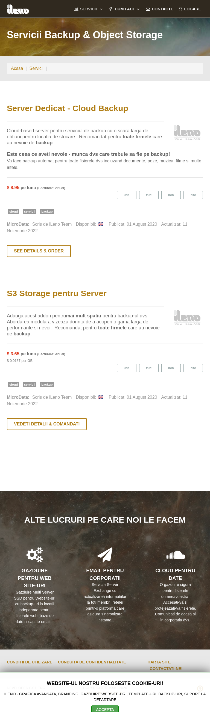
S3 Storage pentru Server (57, 293)
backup (46, 211)
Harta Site (159, 662)
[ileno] (18, 8)
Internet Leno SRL (105, 693)
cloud (13, 211)
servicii (29, 211)
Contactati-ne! (166, 668)
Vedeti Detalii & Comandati (47, 424)
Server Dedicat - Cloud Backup (67, 108)
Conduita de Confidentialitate (92, 662)
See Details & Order (39, 251)
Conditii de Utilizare (29, 662)
